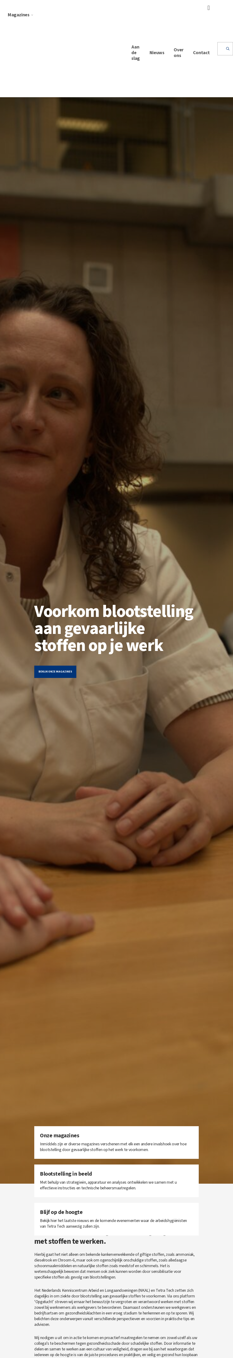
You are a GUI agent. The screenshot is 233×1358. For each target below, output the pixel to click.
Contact (201, 53)
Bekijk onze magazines (55, 672)
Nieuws (156, 53)
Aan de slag (135, 52)
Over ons (178, 52)
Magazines (20, 15)
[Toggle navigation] (207, 8)
